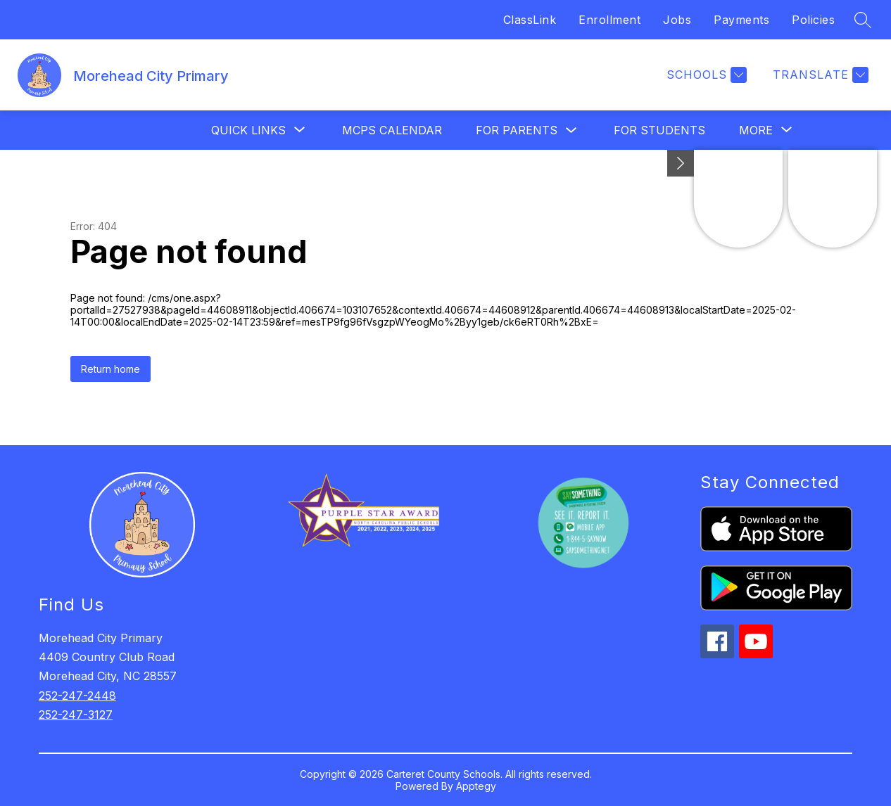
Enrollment (609, 20)
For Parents (516, 130)
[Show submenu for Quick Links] (248, 130)
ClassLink (530, 20)
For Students (659, 130)
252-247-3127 (76, 715)
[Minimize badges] (680, 163)
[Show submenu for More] (756, 130)
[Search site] (862, 19)
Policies (813, 20)
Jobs (677, 20)
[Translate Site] (818, 75)
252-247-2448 (77, 696)
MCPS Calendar (392, 130)
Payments (741, 20)
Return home (110, 369)
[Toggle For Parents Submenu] (571, 130)
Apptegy (476, 786)
